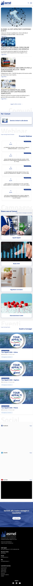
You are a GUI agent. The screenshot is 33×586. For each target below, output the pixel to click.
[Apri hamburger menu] (31, 3)
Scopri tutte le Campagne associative (24, 212)
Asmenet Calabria (5, 574)
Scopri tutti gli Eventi (5, 327)
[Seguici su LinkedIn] (17, 583)
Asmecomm (3, 570)
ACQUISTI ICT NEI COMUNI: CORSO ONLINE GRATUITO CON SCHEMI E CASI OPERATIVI (15, 48)
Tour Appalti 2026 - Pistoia (9, 408)
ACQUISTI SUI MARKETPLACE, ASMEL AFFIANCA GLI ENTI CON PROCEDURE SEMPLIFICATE (13, 91)
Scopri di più (16, 518)
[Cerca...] (28, 3)
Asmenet (3, 573)
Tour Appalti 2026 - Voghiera (10, 380)
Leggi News (4, 36)
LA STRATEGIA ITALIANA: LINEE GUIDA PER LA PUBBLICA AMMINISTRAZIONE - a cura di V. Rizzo (16, 148)
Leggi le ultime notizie (15, 104)
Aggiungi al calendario (6, 357)
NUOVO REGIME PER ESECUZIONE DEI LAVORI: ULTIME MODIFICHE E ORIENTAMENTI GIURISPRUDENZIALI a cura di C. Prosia (16, 160)
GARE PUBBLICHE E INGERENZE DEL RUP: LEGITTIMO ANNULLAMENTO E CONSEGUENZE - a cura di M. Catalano (16, 184)
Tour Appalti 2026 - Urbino (9, 352)
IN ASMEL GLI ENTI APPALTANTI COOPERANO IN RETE (16, 30)
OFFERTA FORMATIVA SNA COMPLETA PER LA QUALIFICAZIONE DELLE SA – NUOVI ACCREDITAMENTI (16, 69)
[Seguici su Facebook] (13, 583)
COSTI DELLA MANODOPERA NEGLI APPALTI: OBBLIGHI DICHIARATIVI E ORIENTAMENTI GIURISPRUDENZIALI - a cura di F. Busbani (16, 197)
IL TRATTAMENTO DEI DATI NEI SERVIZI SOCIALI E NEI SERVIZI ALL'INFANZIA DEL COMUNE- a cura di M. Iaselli (16, 173)
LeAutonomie (4, 567)
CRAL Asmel (3, 569)
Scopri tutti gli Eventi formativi (7, 134)
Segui (31, 425)
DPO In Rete (3, 571)
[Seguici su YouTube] (20, 583)
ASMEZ (2, 576)
